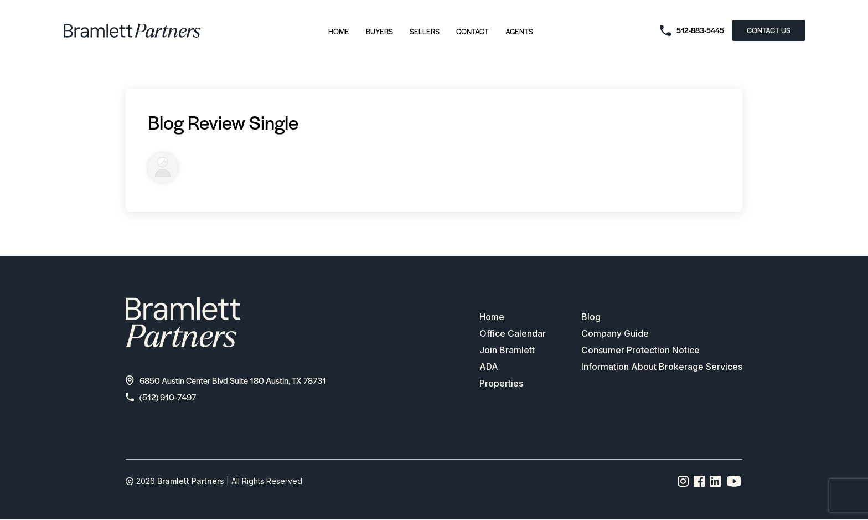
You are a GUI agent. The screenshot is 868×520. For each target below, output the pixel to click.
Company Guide (615, 333)
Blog (591, 317)
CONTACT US (768, 30)
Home (338, 31)
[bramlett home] (132, 31)
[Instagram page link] (683, 481)
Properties (501, 383)
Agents (519, 31)
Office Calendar (512, 333)
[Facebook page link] (699, 481)
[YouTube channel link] (734, 481)
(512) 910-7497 (161, 397)
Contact (472, 31)
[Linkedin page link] (715, 481)
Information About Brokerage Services (661, 367)
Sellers (425, 31)
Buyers (379, 31)
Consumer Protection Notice (640, 350)
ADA (489, 367)
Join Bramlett (507, 350)
